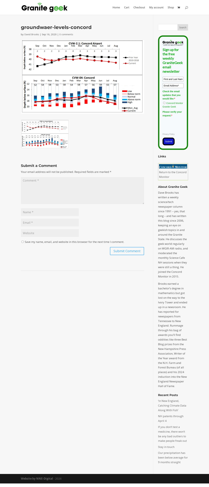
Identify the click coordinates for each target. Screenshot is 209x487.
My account (156, 7)
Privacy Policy (169, 134)
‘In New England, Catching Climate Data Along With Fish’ (172, 405)
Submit (168, 141)
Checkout (139, 7)
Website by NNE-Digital (37, 478)
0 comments (66, 34)
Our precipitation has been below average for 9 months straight (173, 457)
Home (116, 7)
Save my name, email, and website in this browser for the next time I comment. (74, 242)
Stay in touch (166, 447)
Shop (171, 7)
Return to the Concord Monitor (173, 172)
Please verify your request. (172, 114)
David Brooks (31, 34)
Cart (126, 7)
